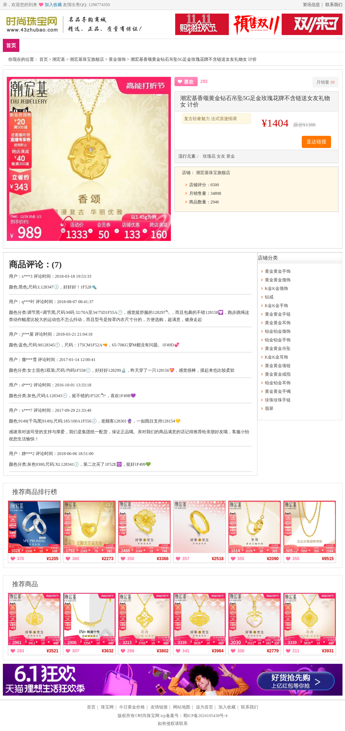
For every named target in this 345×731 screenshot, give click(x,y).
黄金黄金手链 (278, 314)
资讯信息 (311, 4)
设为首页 (204, 707)
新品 (30, 45)
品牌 (72, 45)
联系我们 (333, 4)
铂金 (114, 45)
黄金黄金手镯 (278, 391)
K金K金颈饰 (276, 288)
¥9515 (328, 558)
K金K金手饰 (276, 305)
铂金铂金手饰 (278, 339)
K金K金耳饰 (276, 357)
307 (75, 650)
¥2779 (273, 650)
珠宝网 (107, 707)
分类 (177, 45)
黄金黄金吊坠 (278, 348)
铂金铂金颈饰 (278, 331)
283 (20, 650)
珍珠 (156, 45)
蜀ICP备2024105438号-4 (205, 715)
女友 (221, 156)
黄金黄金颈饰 (278, 279)
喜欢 (189, 82)
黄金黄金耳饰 (278, 322)
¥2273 (107, 558)
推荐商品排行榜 (34, 491)
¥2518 (217, 558)
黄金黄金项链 (278, 365)
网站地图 (181, 707)
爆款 (51, 45)
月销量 (325, 82)
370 (20, 558)
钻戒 (135, 45)
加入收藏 (53, 4)
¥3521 (52, 650)
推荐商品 (25, 584)
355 (241, 558)
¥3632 (107, 650)
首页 (11, 45)
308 (241, 650)
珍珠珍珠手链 (278, 399)
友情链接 (159, 707)
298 (130, 650)
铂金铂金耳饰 (278, 382)
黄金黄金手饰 (278, 271)
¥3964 (217, 650)
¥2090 (273, 558)
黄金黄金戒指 (278, 374)
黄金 (93, 45)
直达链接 (316, 141)
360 (75, 558)
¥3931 (328, 650)
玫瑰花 (209, 156)
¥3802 (162, 650)
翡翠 (269, 408)
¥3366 (162, 558)
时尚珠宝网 (148, 715)
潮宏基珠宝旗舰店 (87, 59)
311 (296, 650)
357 (185, 558)
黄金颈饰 (117, 59)
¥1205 (52, 558)
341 (185, 650)
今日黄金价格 (132, 707)
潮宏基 (58, 59)
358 (130, 558)
